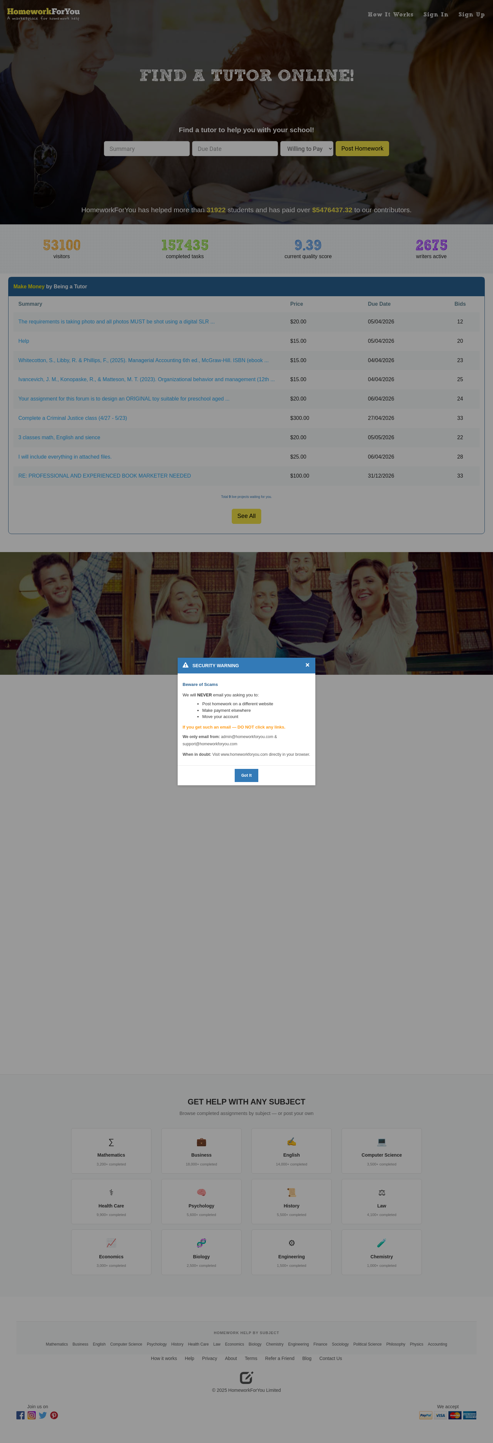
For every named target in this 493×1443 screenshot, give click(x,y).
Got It (246, 775)
